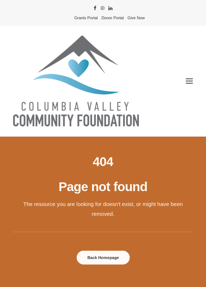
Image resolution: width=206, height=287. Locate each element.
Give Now (136, 18)
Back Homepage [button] (103, 257)
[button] (95, 8)
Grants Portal (86, 18)
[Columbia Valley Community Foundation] (103, 81)
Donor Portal (113, 18)
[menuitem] (86, 18)
